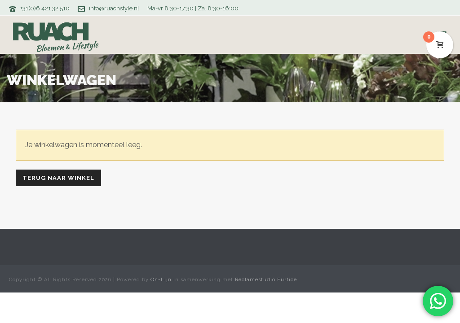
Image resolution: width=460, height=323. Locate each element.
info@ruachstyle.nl (114, 8)
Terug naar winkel (58, 178)
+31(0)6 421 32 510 (45, 8)
